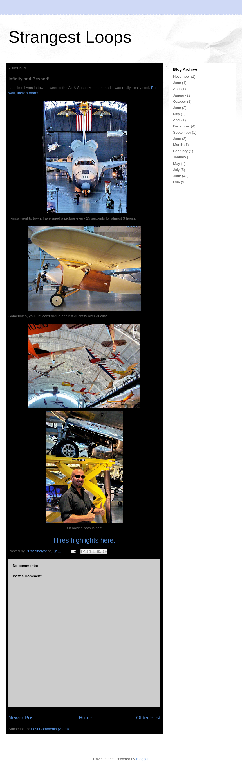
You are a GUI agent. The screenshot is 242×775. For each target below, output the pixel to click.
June (177, 83)
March (178, 145)
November (181, 76)
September (182, 132)
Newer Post (21, 718)
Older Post (148, 718)
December (181, 126)
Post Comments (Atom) (50, 729)
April (176, 89)
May (176, 114)
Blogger (142, 759)
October (179, 101)
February (180, 151)
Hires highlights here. (84, 540)
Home (86, 718)
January (179, 95)
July (176, 170)
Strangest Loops (69, 37)
